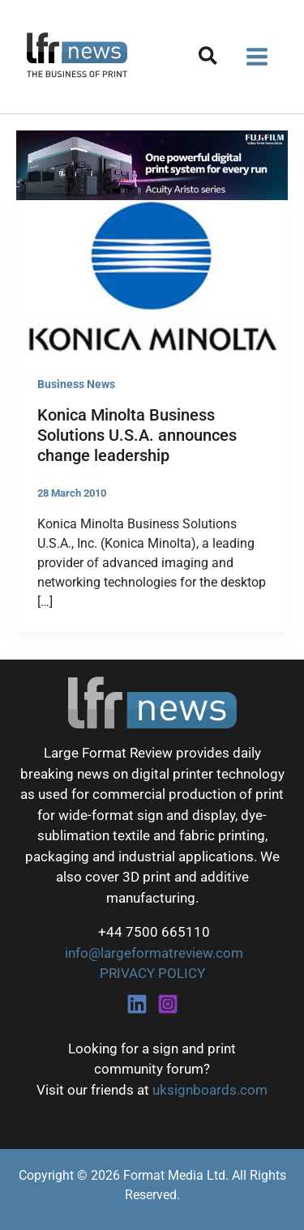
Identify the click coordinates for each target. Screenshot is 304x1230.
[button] (209, 58)
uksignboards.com (210, 1090)
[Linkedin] (137, 1003)
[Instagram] (167, 1003)
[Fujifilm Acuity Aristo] (152, 164)
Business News (76, 384)
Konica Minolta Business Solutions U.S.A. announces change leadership (137, 434)
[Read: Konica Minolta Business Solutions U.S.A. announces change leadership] (152, 275)
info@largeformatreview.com (152, 953)
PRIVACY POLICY (152, 973)
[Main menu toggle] (257, 56)
